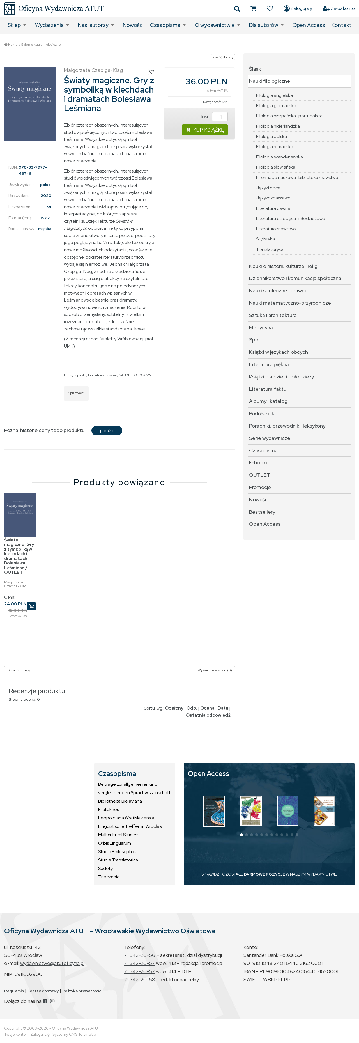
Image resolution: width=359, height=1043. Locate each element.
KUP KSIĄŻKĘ (205, 130)
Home (13, 44)
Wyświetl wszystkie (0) (215, 670)
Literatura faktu (267, 389)
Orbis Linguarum (114, 843)
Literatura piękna (269, 364)
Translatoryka (270, 249)
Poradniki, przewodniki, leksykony (287, 425)
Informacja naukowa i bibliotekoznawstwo (297, 177)
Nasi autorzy (93, 25)
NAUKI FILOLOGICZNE (136, 375)
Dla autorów (263, 25)
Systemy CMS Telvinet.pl (74, 1034)
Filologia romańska (274, 147)
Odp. (192, 708)
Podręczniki (262, 413)
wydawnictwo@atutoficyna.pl (52, 963)
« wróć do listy (223, 57)
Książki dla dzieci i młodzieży (281, 376)
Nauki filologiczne (47, 44)
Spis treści (76, 393)
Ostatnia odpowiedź (208, 715)
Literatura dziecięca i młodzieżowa (290, 218)
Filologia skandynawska (279, 157)
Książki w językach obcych (278, 352)
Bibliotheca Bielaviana (120, 801)
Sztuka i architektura (273, 315)
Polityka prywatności (82, 990)
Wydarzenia (49, 25)
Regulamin (14, 990)
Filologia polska (75, 375)
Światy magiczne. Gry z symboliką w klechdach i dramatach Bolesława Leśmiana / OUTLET (19, 556)
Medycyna (261, 327)
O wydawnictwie (215, 25)
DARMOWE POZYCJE (264, 874)
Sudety (105, 868)
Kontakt (341, 25)
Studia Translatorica (118, 860)
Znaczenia (108, 877)
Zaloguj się (298, 8)
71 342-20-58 (139, 979)
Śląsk (255, 69)
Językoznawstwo (273, 198)
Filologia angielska (274, 95)
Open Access (309, 25)
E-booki (258, 462)
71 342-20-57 (139, 963)
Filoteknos (108, 809)
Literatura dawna (273, 208)
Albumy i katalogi (269, 401)
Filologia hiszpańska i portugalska (289, 116)
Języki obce (268, 188)
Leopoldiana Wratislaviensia (126, 818)
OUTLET (259, 475)
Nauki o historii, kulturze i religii (284, 266)
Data (223, 708)
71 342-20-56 (139, 955)
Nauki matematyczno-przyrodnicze (290, 303)
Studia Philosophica (117, 851)
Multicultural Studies (118, 835)
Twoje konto (15, 1034)
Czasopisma (165, 25)
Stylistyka (265, 239)
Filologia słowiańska (275, 167)
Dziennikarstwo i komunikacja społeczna (295, 278)
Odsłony (174, 708)
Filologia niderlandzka (278, 126)
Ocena (207, 708)
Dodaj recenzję (18, 670)
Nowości (133, 25)
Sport (255, 339)
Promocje (260, 487)
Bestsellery (262, 512)
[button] (241, 834)
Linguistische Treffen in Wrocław (130, 826)
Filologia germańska (276, 106)
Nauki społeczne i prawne (278, 290)
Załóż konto (339, 8)
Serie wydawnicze (269, 438)
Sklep (14, 25)
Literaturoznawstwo (102, 375)
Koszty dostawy (43, 990)
